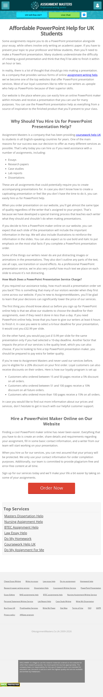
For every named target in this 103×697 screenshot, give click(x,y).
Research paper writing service (16, 588)
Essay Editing (9, 594)
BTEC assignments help (53, 594)
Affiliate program (27, 614)
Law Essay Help (15, 533)
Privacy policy (9, 614)
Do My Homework (17, 538)
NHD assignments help (29, 594)
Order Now (51, 488)
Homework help (86, 581)
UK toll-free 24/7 (33, 15)
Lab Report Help (44, 601)
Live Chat (65, 15)
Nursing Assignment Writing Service (82, 594)
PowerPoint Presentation (91, 588)
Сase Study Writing (63, 601)
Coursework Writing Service (64, 588)
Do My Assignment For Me (24, 550)
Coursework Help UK (19, 544)
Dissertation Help (41, 588)
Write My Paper (49, 608)
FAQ (89, 608)
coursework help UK (88, 135)
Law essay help (49, 581)
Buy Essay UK (9, 608)
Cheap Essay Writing (12, 581)
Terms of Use (77, 608)
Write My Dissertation (85, 601)
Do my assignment (67, 581)
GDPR (98, 608)
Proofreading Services (29, 608)
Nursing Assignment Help (23, 521)
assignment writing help (82, 75)
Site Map (63, 608)
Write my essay (32, 581)
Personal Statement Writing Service (18, 601)
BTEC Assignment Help (21, 527)
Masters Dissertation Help (23, 516)
